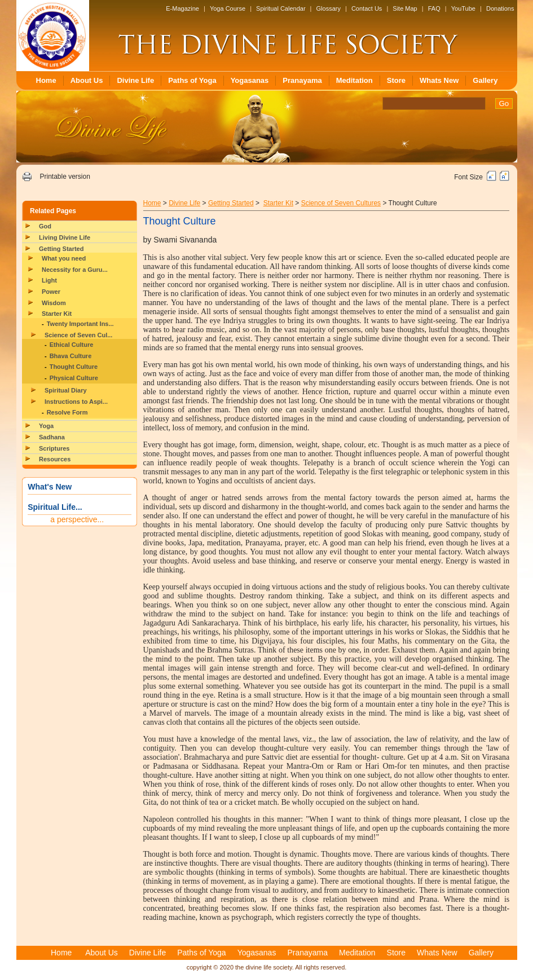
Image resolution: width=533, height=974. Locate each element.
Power (51, 291)
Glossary (328, 8)
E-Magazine (182, 8)
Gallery (485, 80)
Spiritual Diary (66, 390)
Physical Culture (74, 377)
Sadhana (52, 437)
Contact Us (366, 8)
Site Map (405, 8)
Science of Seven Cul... (78, 335)
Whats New (439, 80)
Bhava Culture (71, 355)
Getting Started (61, 248)
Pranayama (302, 80)
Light (49, 280)
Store (396, 80)
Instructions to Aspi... (76, 401)
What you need (64, 258)
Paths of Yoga (192, 80)
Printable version (64, 176)
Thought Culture (74, 366)
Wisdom (54, 302)
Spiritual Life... (55, 507)
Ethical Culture (72, 344)
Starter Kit (57, 313)
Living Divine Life (64, 237)
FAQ (434, 8)
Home (46, 80)
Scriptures (54, 448)
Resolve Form (67, 412)
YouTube (463, 8)
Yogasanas (250, 80)
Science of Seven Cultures (341, 203)
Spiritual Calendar (280, 8)
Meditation (354, 80)
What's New (50, 486)
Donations (500, 8)
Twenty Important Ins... (80, 323)
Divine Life (135, 80)
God (45, 226)
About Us (87, 80)
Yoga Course (227, 8)
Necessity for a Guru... (75, 269)
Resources (55, 459)
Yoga (46, 425)
